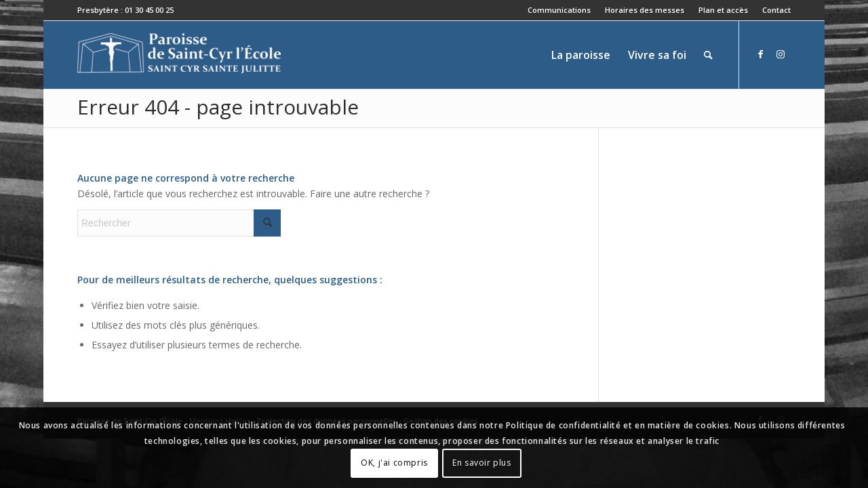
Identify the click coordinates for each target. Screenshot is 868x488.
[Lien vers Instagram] (780, 54)
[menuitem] (559, 10)
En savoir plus (481, 462)
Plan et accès (723, 10)
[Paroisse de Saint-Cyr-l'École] (179, 55)
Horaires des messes (644, 10)
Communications (559, 10)
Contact (776, 10)
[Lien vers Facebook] (760, 54)
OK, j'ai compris (394, 462)
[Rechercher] (708, 55)
